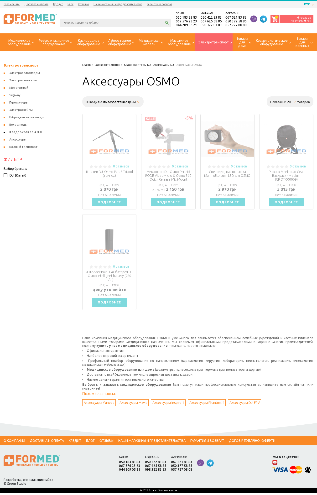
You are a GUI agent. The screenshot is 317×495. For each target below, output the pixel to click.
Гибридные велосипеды (26, 118)
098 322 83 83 (211, 25)
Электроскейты (21, 110)
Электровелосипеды (24, 73)
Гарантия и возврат (159, 4)
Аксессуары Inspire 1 (168, 405)
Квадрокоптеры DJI (25, 132)
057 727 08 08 (236, 25)
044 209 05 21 (186, 25)
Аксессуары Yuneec (99, 405)
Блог (70, 4)
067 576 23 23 (186, 21)
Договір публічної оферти (252, 443)
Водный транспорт (23, 147)
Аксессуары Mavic (133, 405)
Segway (14, 95)
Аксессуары (17, 140)
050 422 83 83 (211, 18)
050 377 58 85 (236, 21)
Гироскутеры (18, 103)
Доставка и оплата (36, 4)
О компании (12, 4)
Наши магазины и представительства (118, 4)
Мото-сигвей (18, 88)
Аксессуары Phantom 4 (206, 405)
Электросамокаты (23, 81)
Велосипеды (18, 125)
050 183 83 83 (186, 18)
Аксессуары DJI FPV (244, 405)
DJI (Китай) (15, 176)
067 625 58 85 (211, 21)
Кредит (58, 4)
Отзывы (83, 4)
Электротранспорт (21, 66)
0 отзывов (121, 167)
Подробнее (109, 203)
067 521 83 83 (236, 18)
